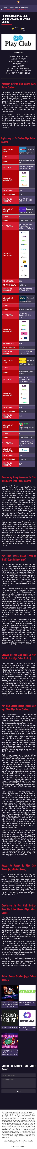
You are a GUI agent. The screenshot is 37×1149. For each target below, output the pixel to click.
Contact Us (14, 1141)
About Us (7, 1141)
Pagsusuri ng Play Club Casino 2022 (15, 9)
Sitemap (21, 1143)
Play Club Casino (22, 61)
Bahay (11, 7)
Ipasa (18, 1091)
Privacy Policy (23, 1141)
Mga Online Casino (21, 7)
